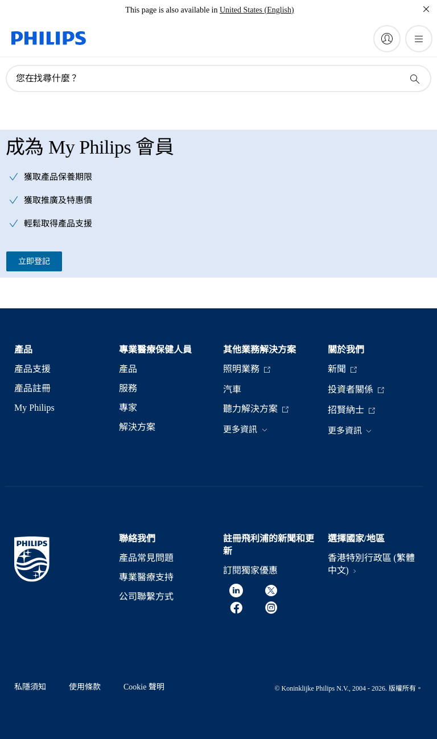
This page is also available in (171, 10)
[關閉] (426, 9)
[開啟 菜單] (418, 38)
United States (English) (257, 10)
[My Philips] (387, 38)
